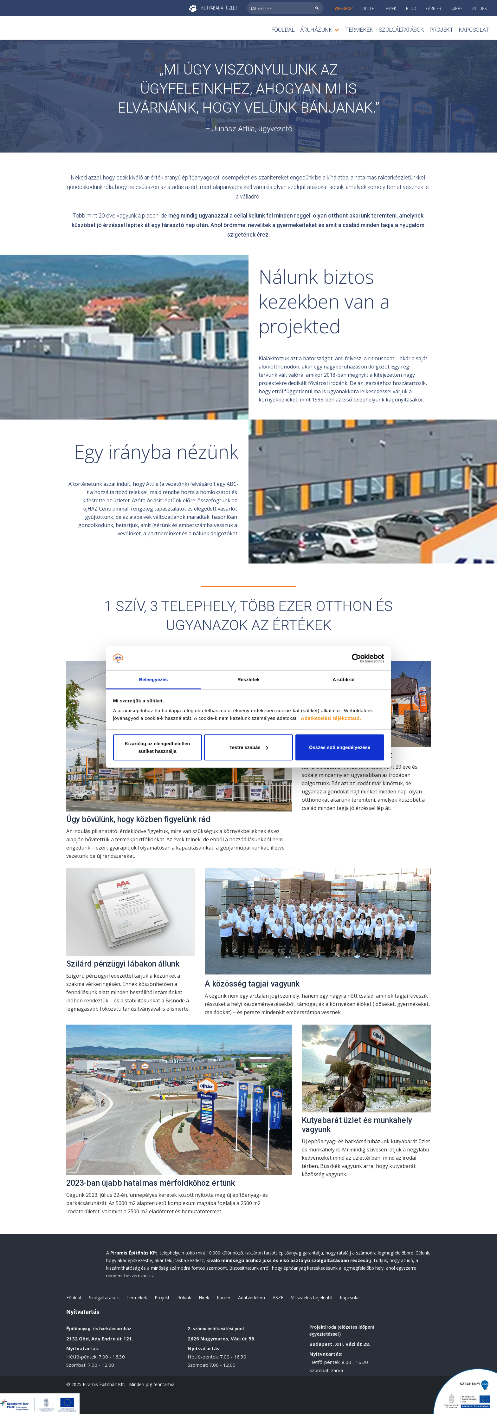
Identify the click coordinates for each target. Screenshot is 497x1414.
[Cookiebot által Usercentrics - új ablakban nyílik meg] (356, 658)
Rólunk (184, 1297)
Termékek (136, 1297)
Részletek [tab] (248, 679)
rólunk (479, 8)
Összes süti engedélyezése (339, 747)
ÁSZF (278, 1297)
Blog (411, 8)
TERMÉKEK (359, 29)
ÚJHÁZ (457, 8)
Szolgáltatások (401, 29)
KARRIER (433, 8)
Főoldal (283, 29)
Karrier (223, 1297)
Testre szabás (248, 747)
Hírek (391, 8)
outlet (369, 8)
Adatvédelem (251, 1297)
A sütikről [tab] (343, 679)
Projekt (441, 29)
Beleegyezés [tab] (153, 679)
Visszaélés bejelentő (311, 1297)
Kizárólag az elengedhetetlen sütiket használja (157, 747)
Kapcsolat (474, 29)
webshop (344, 8)
